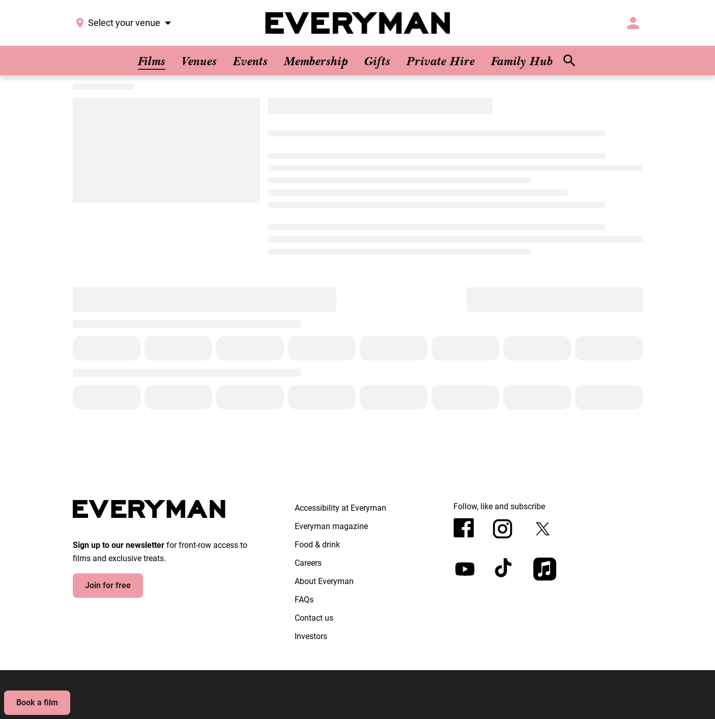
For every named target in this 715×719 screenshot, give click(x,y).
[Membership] (316, 60)
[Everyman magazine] (331, 526)
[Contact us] (314, 618)
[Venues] (199, 60)
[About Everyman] (324, 581)
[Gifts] (377, 60)
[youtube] (464, 569)
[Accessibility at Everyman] (340, 508)
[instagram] (502, 528)
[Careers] (308, 563)
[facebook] (463, 527)
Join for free (108, 585)
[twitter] (542, 528)
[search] (569, 60)
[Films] (151, 60)
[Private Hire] (441, 60)
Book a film (37, 702)
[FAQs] (304, 600)
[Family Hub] (522, 60)
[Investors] (311, 636)
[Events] (250, 60)
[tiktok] (504, 569)
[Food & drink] (317, 545)
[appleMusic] (544, 569)
